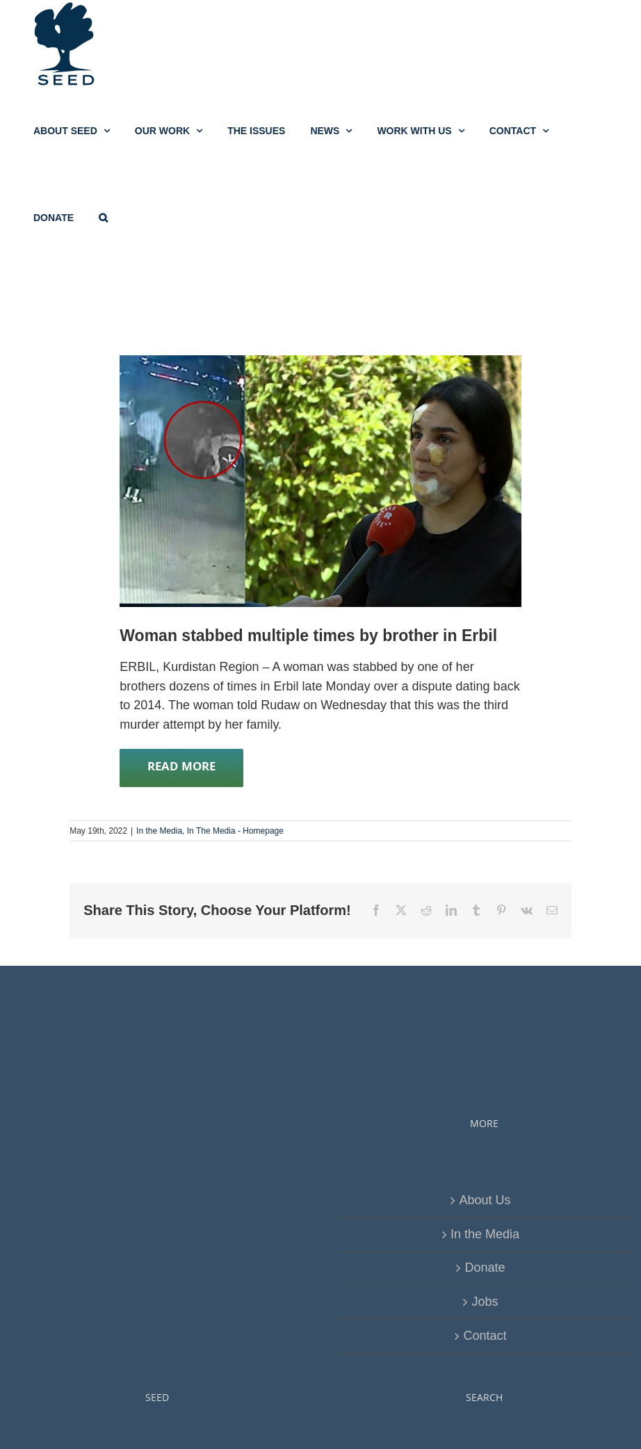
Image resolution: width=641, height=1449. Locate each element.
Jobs (484, 1302)
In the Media (159, 831)
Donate (484, 1267)
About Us (484, 1200)
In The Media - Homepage (235, 831)
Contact (484, 1336)
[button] (103, 217)
